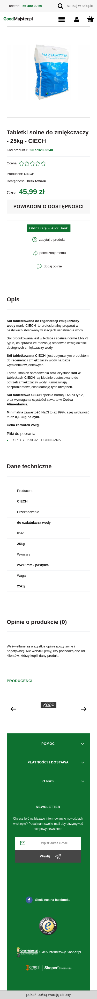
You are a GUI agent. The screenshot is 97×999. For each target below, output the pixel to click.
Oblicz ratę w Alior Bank (48, 228)
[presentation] (13, 708)
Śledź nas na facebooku (48, 899)
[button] (57, 20)
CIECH (29, 174)
